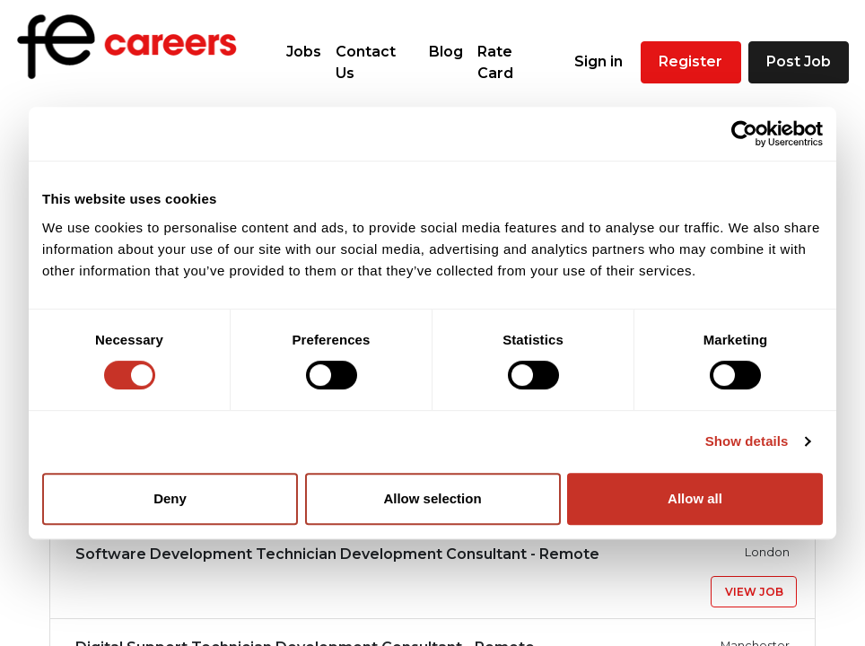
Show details (747, 441)
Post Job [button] (798, 61)
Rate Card (495, 62)
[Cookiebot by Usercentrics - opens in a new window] (744, 133)
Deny (170, 498)
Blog (446, 51)
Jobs (303, 51)
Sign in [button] (598, 61)
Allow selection (432, 498)
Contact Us (366, 62)
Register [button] (690, 61)
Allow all (695, 498)
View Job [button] (754, 591)
